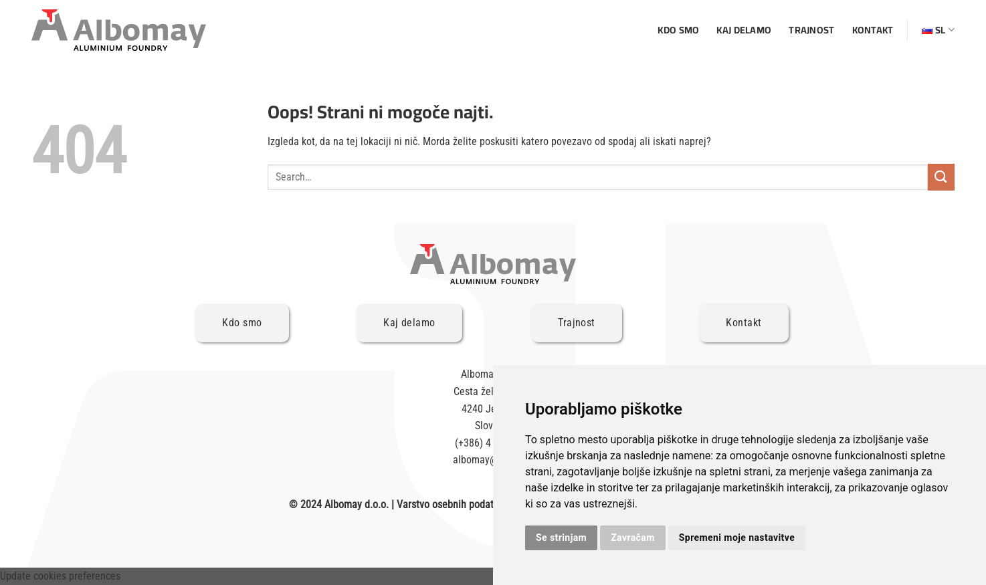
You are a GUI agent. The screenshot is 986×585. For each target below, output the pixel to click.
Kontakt (873, 30)
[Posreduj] (941, 177)
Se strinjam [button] (561, 537)
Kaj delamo (743, 30)
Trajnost (811, 30)
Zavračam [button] (633, 537)
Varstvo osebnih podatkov (452, 504)
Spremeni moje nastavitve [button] (737, 537)
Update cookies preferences (60, 576)
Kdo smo (678, 30)
